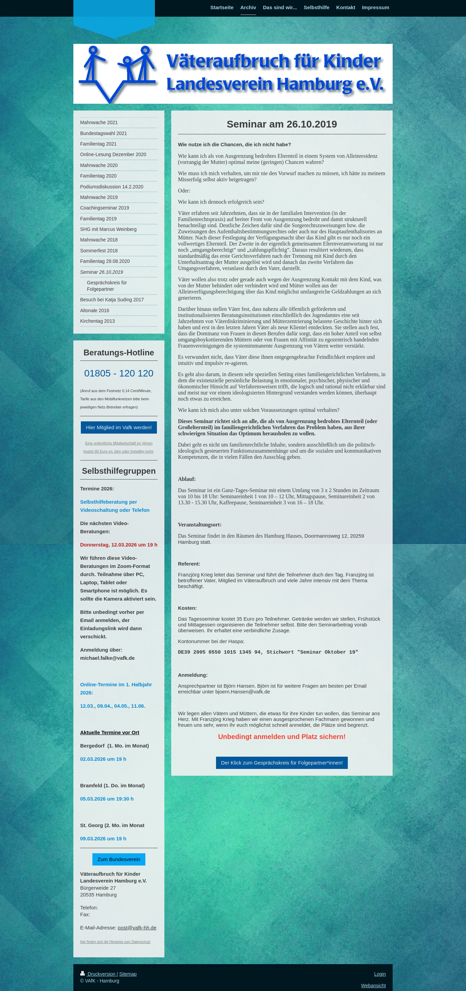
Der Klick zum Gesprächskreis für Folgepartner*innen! (282, 763)
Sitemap (128, 974)
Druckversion (98, 974)
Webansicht (373, 985)
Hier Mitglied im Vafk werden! (119, 427)
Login (380, 974)
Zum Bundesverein (118, 859)
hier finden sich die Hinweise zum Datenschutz (115, 942)
